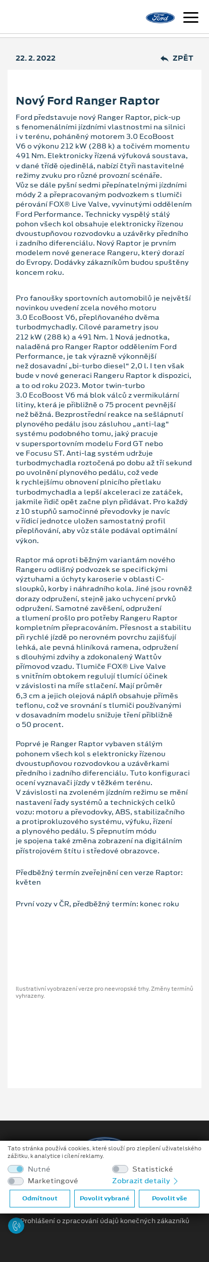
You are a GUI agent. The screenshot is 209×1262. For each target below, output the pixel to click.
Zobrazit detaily (146, 1181)
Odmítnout (40, 1198)
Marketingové (53, 1181)
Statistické (152, 1169)
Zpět (177, 58)
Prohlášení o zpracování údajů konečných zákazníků (104, 1221)
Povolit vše (169, 1198)
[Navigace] (191, 19)
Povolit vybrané (104, 1198)
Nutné (39, 1169)
